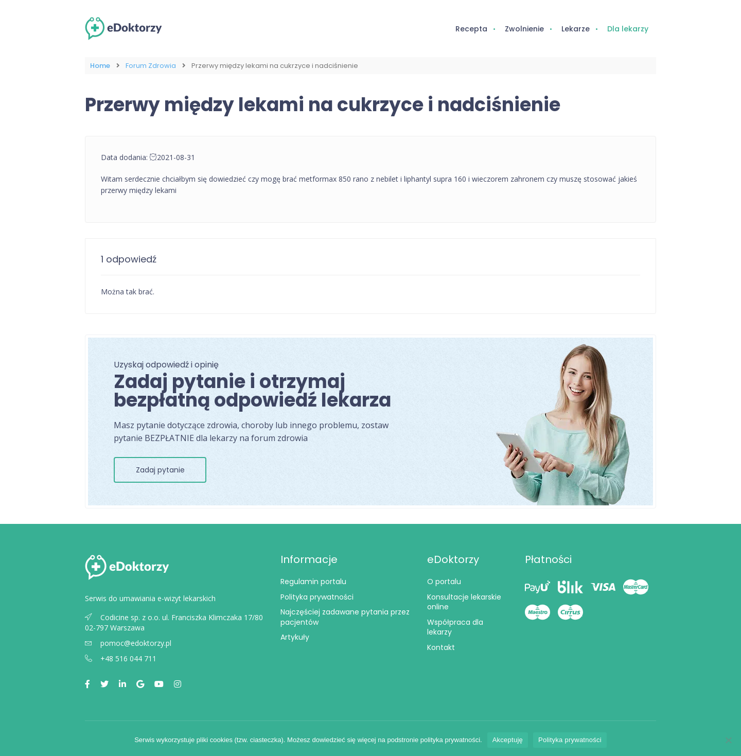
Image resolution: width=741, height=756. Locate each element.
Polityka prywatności (317, 597)
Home (100, 65)
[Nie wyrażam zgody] (728, 740)
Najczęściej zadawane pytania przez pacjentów (345, 617)
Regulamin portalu (313, 581)
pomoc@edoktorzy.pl (128, 643)
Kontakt (441, 647)
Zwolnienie (524, 29)
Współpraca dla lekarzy (455, 627)
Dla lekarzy (627, 29)
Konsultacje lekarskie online (464, 602)
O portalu (444, 581)
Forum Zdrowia (151, 65)
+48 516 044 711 (120, 658)
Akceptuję (507, 740)
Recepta (471, 29)
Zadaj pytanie (160, 470)
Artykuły (294, 637)
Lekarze (575, 29)
